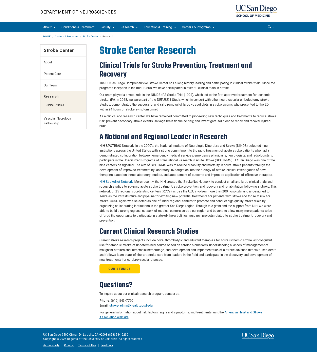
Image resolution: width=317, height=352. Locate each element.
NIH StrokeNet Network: (116, 182)
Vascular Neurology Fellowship (57, 121)
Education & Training (160, 27)
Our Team (50, 85)
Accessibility (51, 345)
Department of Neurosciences (78, 12)
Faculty (107, 27)
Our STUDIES (119, 269)
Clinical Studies (55, 104)
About (49, 27)
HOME (47, 36)
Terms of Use (87, 345)
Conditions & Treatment (77, 27)
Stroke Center (90, 36)
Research (129, 27)
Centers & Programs (198, 27)
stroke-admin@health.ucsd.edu (131, 305)
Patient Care (52, 74)
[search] (271, 27)
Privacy (69, 345)
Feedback (107, 345)
